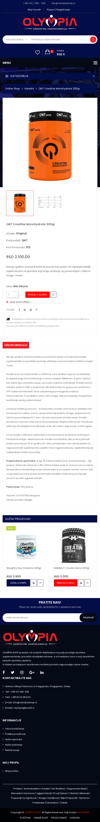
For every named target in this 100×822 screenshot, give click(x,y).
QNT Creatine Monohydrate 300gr (59, 88)
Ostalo (64, 803)
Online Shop (12, 88)
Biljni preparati (69, 798)
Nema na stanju (65, 582)
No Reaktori (58, 789)
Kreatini (29, 88)
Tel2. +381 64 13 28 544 (17, 697)
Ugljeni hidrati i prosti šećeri (51, 793)
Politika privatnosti (15, 734)
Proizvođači (59, 818)
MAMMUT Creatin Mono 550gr (72, 568)
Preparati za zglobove (24, 798)
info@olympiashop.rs (63, 3)
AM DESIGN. (83, 812)
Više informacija (15, 345)
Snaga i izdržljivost (49, 798)
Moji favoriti (34, 9)
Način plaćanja (13, 744)
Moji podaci (11, 771)
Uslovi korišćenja (14, 728)
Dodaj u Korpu (37, 294)
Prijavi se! (88, 617)
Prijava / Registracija (58, 9)
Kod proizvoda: (18, 247)
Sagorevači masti (77, 789)
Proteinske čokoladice (45, 803)
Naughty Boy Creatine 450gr (24, 568)
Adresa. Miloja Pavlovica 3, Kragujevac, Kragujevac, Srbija (37, 686)
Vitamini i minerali (79, 793)
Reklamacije (12, 750)
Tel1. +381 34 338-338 (17, 691)
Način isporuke (13, 739)
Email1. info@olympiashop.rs (21, 702)
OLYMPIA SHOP (33, 812)
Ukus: (17, 286)
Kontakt (75, 818)
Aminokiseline (32, 789)
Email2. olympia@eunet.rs (19, 707)
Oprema (84, 798)
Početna (25, 818)
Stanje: (16, 233)
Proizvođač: (17, 240)
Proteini (17, 789)
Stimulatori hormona (22, 793)
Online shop (41, 818)
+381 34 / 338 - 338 (34, 3)
